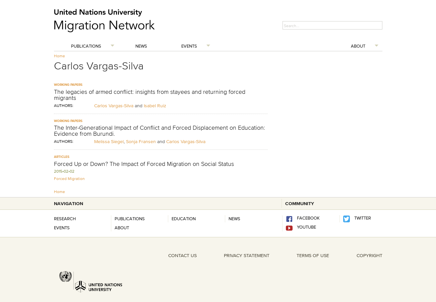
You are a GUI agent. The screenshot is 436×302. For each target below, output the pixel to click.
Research (65, 219)
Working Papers (68, 84)
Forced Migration (69, 178)
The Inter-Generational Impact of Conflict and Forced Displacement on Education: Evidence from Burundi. (159, 130)
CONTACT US (182, 255)
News (141, 46)
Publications (86, 46)
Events (189, 46)
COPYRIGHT (369, 255)
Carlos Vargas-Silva (114, 105)
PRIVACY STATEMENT (246, 255)
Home (59, 56)
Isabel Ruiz (155, 105)
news (234, 219)
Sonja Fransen (141, 141)
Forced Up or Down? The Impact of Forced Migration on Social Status (144, 164)
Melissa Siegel (109, 141)
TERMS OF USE (313, 255)
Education (184, 219)
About (358, 46)
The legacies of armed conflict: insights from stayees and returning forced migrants (149, 94)
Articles (61, 157)
